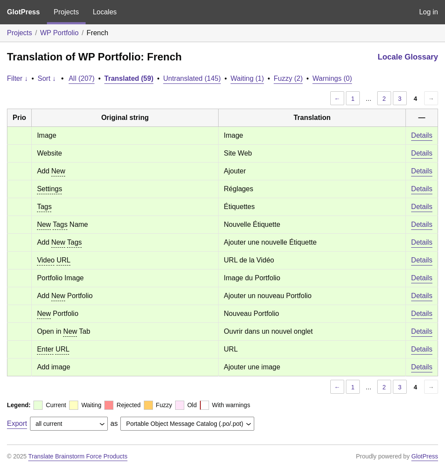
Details (421, 135)
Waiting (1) (247, 78)
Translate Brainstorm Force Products (77, 456)
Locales (104, 12)
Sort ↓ (47, 78)
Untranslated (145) (192, 78)
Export (17, 423)
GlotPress (23, 12)
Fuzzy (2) (288, 78)
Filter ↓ (17, 78)
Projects (66, 12)
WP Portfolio (59, 33)
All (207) (82, 78)
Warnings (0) (332, 78)
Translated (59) (128, 78)
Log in (428, 12)
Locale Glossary (408, 57)
